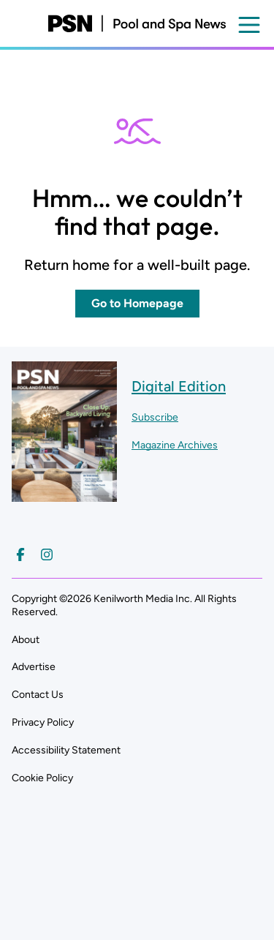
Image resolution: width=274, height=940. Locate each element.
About (25, 639)
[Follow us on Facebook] (20, 554)
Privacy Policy (43, 722)
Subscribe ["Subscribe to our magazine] (155, 417)
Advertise (34, 667)
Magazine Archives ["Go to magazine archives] (175, 445)
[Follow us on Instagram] (47, 554)
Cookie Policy (42, 778)
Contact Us (38, 694)
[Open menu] (249, 25)
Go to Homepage (137, 303)
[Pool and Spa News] (137, 23)
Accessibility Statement (66, 750)
